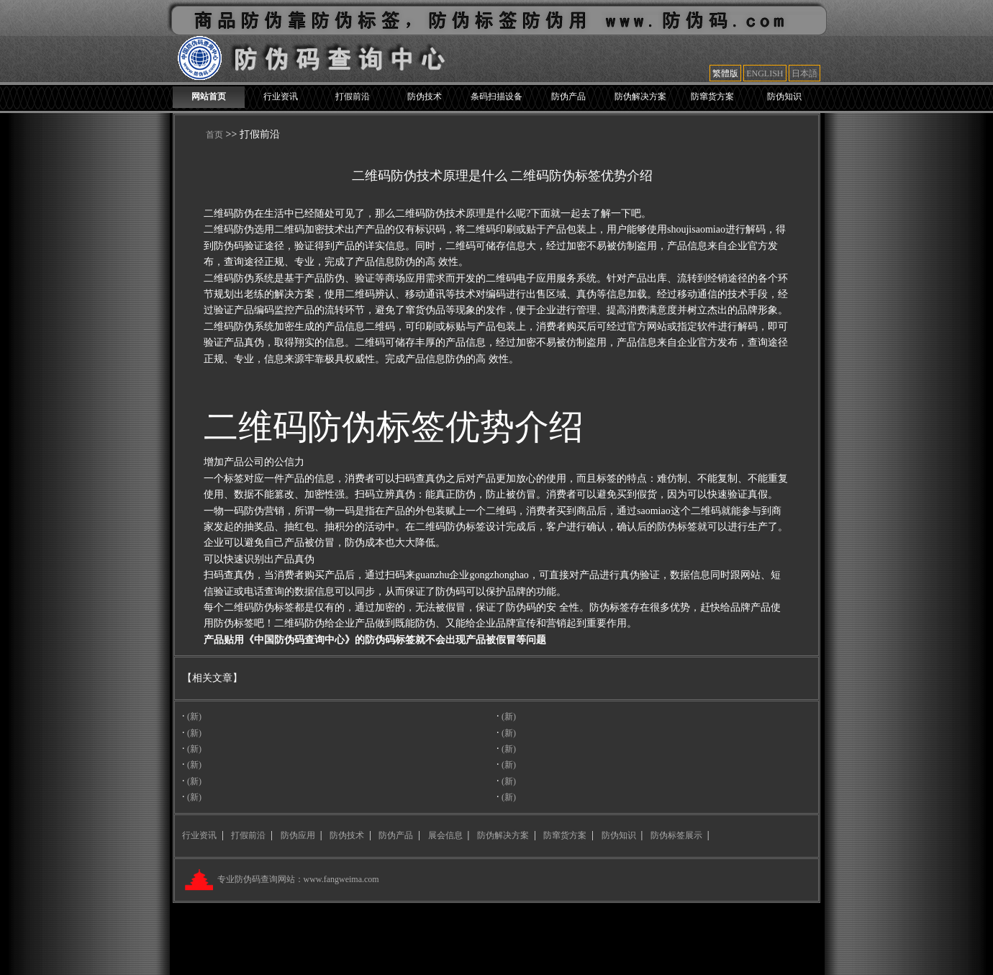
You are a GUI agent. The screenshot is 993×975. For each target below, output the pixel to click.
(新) (194, 716)
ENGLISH (764, 73)
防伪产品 (568, 96)
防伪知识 (784, 96)
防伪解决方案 (640, 96)
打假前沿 (352, 96)
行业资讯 (280, 96)
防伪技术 (424, 96)
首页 (214, 135)
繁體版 (725, 73)
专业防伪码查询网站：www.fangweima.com (297, 879)
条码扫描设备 (496, 96)
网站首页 (208, 96)
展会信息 (445, 835)
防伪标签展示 (676, 835)
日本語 (804, 73)
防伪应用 (298, 835)
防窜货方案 (712, 96)
